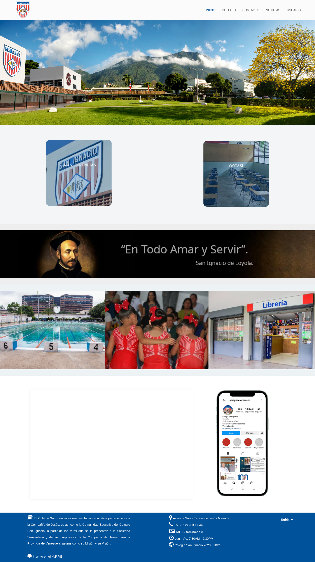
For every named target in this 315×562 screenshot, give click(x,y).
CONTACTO (250, 10)
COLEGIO (229, 10)
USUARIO (294, 10)
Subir (287, 519)
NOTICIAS (273, 10)
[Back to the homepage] (23, 10)
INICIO (210, 10)
